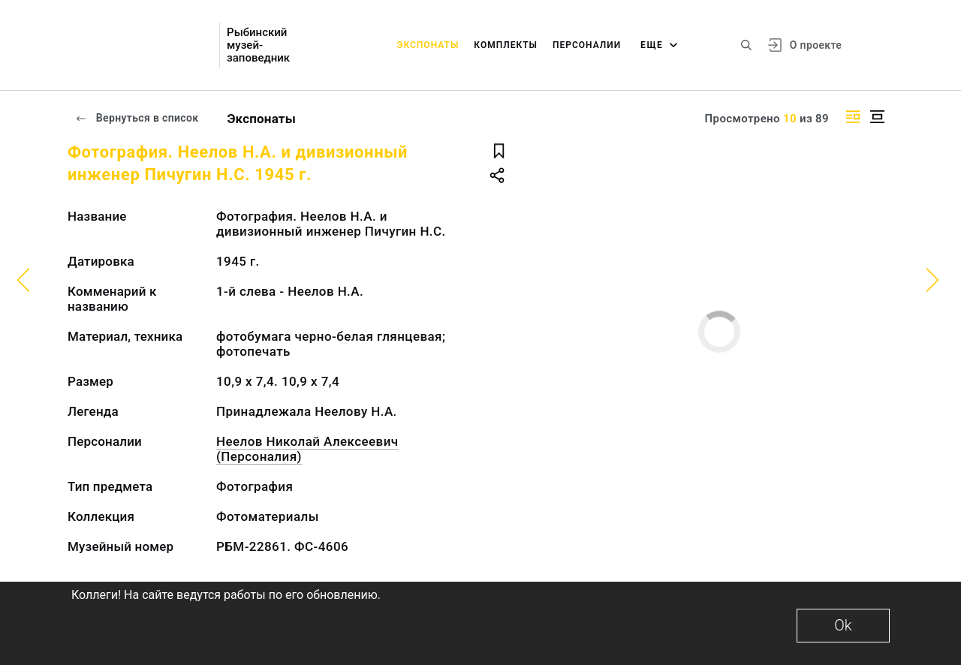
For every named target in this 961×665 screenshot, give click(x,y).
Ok (842, 625)
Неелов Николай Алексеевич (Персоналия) (307, 449)
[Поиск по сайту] (746, 45)
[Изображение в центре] (877, 117)
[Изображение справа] (853, 117)
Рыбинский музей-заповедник (258, 45)
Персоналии (587, 45)
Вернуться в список (136, 118)
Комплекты (506, 45)
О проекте (816, 45)
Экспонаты (428, 45)
